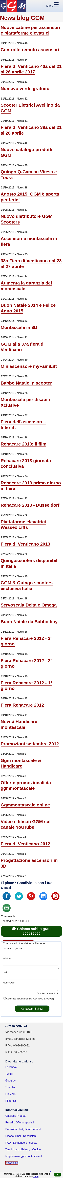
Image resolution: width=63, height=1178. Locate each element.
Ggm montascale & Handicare (21, 763)
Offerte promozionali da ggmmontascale (26, 785)
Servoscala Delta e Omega (29, 605)
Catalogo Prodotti (15, 1115)
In (43, 896)
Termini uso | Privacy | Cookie (23, 1149)
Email (7, 908)
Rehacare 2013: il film (24, 444)
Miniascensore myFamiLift (29, 366)
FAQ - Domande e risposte (21, 1142)
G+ (31, 896)
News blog (12, 1162)
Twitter (9, 1073)
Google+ (10, 1080)
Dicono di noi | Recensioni (20, 1136)
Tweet (19, 896)
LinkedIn (10, 1094)
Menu (49, 5)
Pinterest (10, 1100)
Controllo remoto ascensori (30, 49)
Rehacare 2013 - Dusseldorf (30, 505)
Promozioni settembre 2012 (30, 743)
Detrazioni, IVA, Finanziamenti (23, 1129)
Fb (7, 896)
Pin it (55, 896)
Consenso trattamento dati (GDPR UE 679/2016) (30, 998)
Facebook (11, 1067)
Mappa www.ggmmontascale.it (23, 1156)
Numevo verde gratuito (25, 88)
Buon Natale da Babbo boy (29, 621)
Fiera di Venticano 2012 (25, 843)
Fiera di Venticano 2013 (25, 544)
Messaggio (8, 982)
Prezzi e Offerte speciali (19, 1122)
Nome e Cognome (12, 948)
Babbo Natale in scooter (26, 383)
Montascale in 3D (19, 327)
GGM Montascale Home (13, 6)
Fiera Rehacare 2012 (22, 705)
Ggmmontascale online (25, 804)
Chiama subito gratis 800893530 (34, 931)
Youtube (10, 1087)
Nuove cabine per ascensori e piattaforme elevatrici (30, 30)
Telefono (7, 958)
